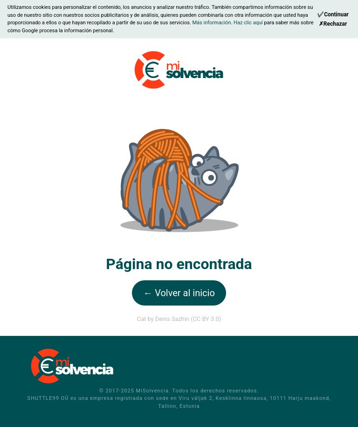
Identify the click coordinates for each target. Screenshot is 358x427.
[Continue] (333, 14)
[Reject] (333, 23)
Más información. (213, 23)
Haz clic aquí (249, 23)
